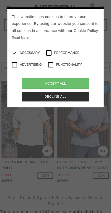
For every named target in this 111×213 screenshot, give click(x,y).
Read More (20, 37)
